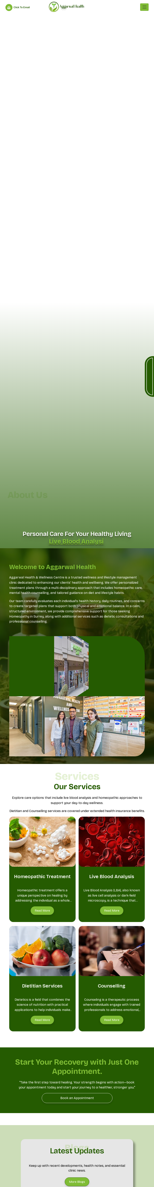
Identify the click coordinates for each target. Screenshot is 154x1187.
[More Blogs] (77, 1181)
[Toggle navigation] (144, 7)
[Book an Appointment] (77, 1098)
